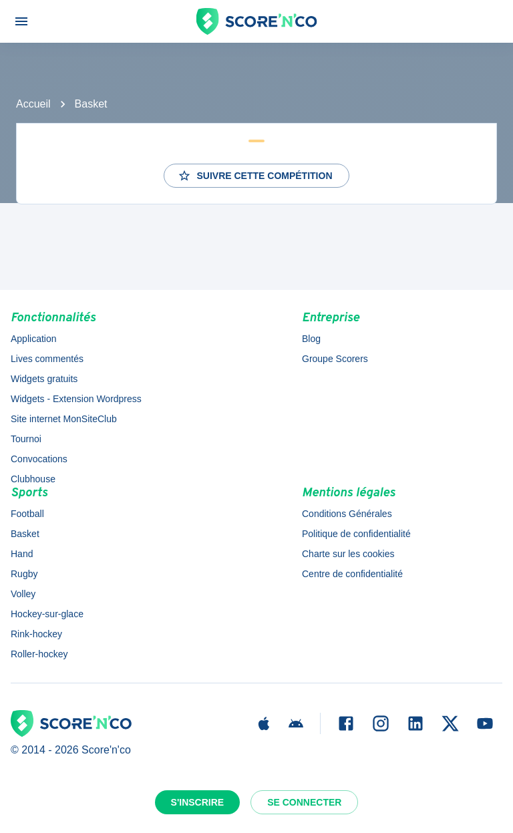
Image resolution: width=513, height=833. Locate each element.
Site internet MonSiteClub (64, 418)
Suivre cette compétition (255, 175)
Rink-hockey (36, 634)
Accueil (33, 104)
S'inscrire (197, 802)
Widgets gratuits (44, 378)
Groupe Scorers (335, 358)
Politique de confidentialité (356, 533)
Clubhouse (33, 479)
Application (34, 338)
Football (27, 513)
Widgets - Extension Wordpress (76, 398)
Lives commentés (47, 358)
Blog (311, 338)
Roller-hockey (39, 654)
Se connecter (304, 802)
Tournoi (26, 439)
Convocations (39, 459)
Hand (22, 553)
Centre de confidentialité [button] (352, 573)
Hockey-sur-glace (47, 614)
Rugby (24, 573)
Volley (23, 594)
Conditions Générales (347, 513)
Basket (91, 104)
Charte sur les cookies (348, 553)
